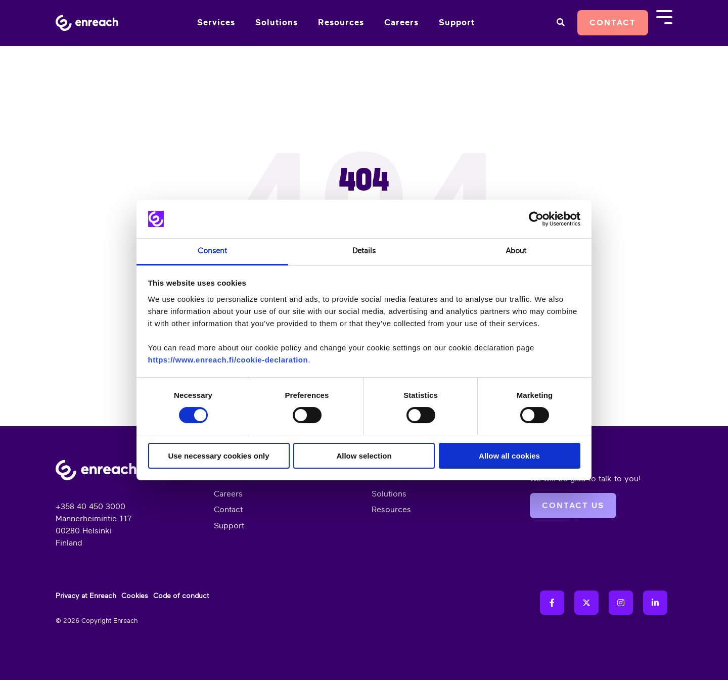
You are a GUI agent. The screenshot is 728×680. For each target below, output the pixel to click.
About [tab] (516, 251)
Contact (612, 22)
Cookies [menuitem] (134, 596)
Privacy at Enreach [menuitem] (86, 596)
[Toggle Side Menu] (664, 16)
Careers (401, 22)
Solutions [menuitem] (389, 493)
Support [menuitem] (229, 525)
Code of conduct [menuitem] (181, 596)
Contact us (573, 505)
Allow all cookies (509, 455)
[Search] (560, 22)
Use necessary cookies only (218, 455)
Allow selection (363, 455)
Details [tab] (364, 251)
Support (457, 22)
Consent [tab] (212, 251)
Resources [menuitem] (391, 509)
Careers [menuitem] (228, 493)
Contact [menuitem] (228, 509)
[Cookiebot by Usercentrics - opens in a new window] (536, 218)
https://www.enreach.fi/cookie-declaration (228, 359)
